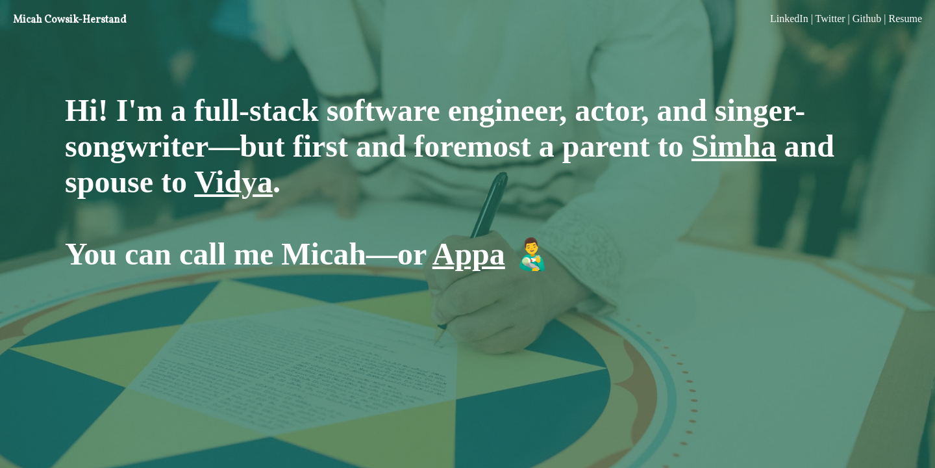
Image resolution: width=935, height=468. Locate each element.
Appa (468, 254)
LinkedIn (789, 18)
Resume (905, 18)
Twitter (830, 18)
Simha (734, 146)
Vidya (233, 181)
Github (867, 18)
